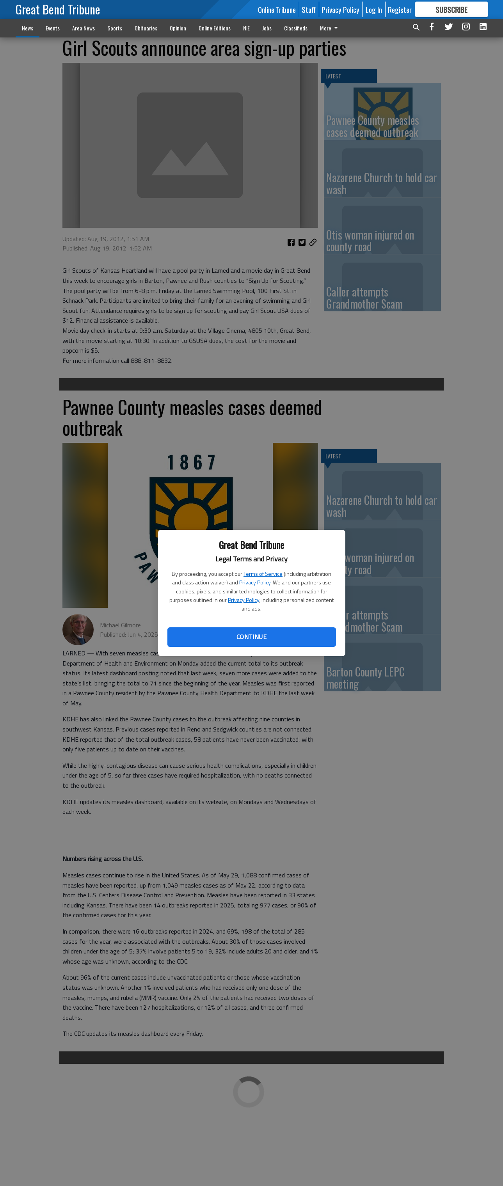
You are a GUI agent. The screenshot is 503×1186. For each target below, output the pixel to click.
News (27, 28)
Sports (114, 28)
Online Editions (215, 28)
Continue (251, 636)
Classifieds (295, 28)
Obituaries (146, 28)
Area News (83, 28)
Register (400, 9)
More (330, 28)
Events (53, 28)
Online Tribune (277, 9)
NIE (246, 28)
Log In (374, 9)
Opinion (178, 28)
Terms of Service (263, 574)
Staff (309, 9)
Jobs (267, 28)
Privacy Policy (254, 582)
